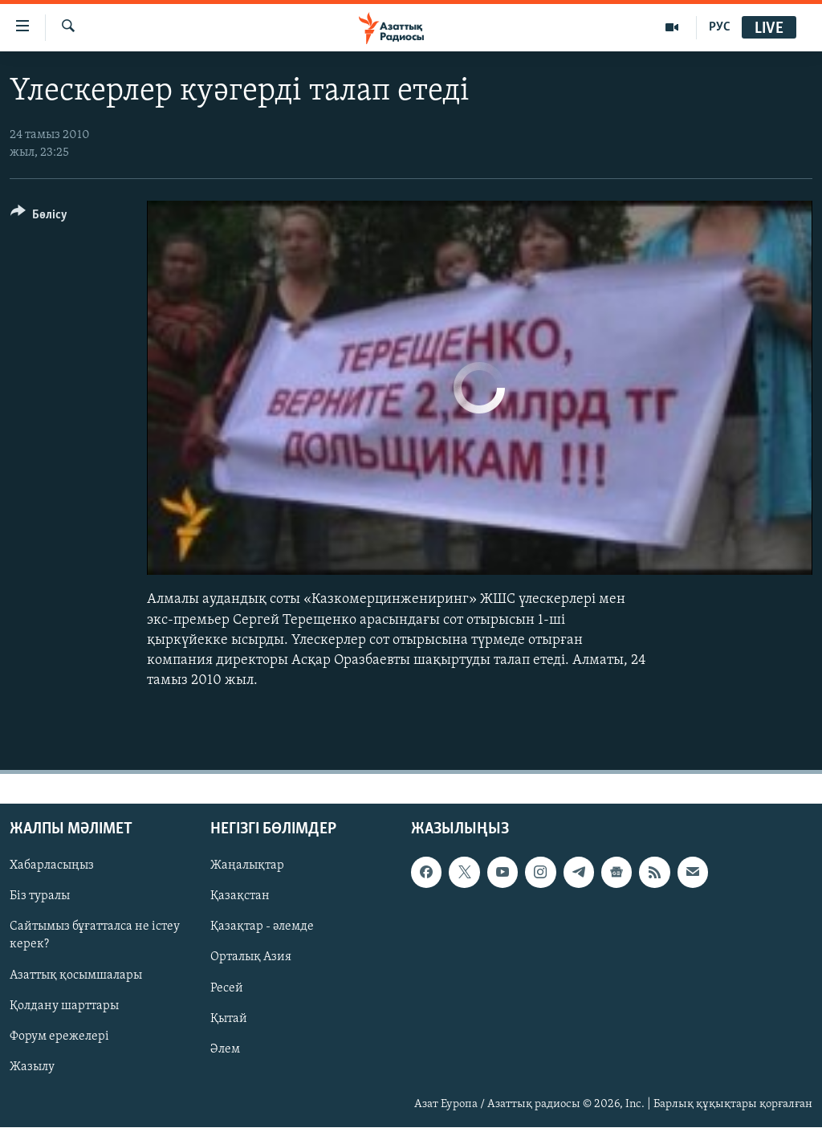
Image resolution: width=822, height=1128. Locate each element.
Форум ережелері (59, 1036)
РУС (719, 27)
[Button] (38, 217)
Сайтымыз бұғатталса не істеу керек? (95, 936)
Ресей (226, 988)
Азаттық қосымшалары (76, 975)
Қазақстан (240, 896)
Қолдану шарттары (64, 1006)
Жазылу (32, 1067)
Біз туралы (40, 896)
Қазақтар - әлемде (262, 927)
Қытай (228, 1018)
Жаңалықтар (247, 866)
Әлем (225, 1049)
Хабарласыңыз (52, 866)
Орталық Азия (250, 957)
